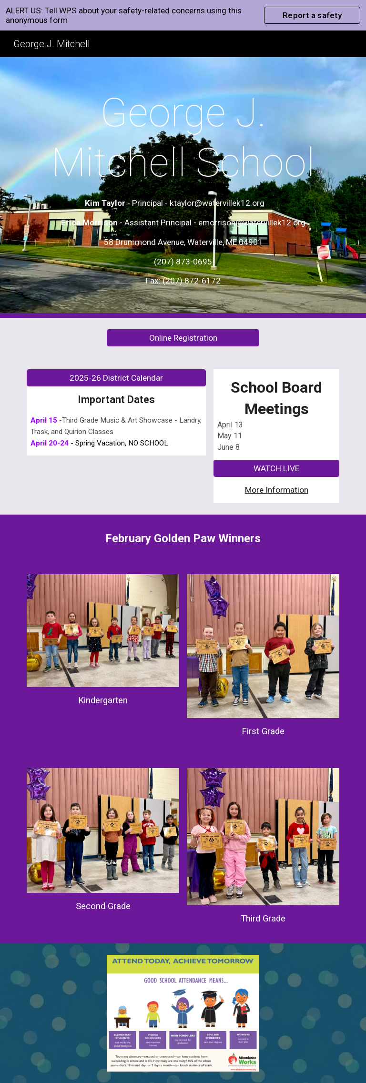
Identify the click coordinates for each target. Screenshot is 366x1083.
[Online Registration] (182, 338)
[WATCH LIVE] (276, 468)
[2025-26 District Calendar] (116, 378)
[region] (183, 15)
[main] (183, 187)
